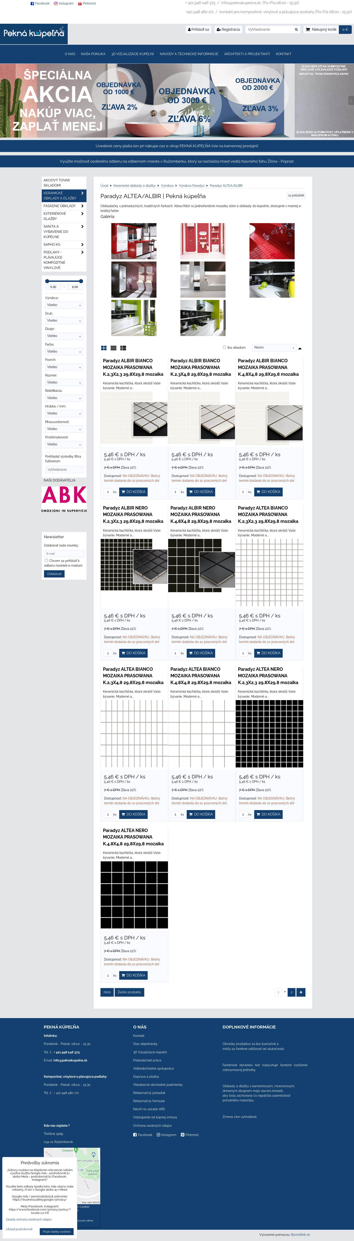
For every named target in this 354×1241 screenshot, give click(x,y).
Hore (107, 992)
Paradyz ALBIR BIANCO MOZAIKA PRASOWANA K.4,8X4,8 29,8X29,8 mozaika (268, 367)
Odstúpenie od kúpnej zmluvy (155, 1117)
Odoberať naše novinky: (61, 545)
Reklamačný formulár (149, 1101)
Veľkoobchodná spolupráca (153, 1068)
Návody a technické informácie (189, 54)
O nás (70, 54)
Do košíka (133, 492)
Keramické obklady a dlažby (65, 195)
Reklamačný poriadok (149, 1093)
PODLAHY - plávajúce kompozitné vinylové (65, 260)
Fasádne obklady (65, 206)
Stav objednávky (145, 1044)
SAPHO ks (65, 244)
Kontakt (283, 54)
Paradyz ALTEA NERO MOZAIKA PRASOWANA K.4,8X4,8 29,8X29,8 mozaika (133, 837)
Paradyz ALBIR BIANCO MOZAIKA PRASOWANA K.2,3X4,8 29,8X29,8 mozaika (200, 367)
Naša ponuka (93, 54)
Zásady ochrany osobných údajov (29, 1219)
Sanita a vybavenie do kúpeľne (65, 232)
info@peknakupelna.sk (70, 1060)
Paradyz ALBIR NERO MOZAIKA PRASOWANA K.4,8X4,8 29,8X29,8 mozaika (200, 514)
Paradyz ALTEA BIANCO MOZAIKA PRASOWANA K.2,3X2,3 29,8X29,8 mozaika (268, 514)
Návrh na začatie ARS (149, 1109)
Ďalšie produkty (129, 992)
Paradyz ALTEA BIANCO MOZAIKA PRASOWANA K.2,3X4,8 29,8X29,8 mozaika (133, 675)
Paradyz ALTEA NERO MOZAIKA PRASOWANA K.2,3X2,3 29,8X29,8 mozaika (268, 675)
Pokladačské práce (147, 1060)
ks (110, 492)
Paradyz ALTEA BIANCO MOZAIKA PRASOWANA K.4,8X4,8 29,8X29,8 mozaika (200, 675)
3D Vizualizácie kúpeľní (132, 54)
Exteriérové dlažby (65, 216)
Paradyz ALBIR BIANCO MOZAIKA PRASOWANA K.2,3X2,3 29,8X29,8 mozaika (133, 367)
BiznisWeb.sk (300, 1234)
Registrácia (228, 29)
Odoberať (54, 574)
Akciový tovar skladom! (57, 182)
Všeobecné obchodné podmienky (158, 1085)
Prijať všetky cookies (56, 1231)
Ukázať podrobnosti (19, 1229)
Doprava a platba (146, 1076)
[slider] (47, 281)
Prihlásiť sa (198, 29)
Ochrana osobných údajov (152, 1125)
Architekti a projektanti (247, 54)
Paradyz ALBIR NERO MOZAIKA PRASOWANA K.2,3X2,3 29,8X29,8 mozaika (133, 514)
